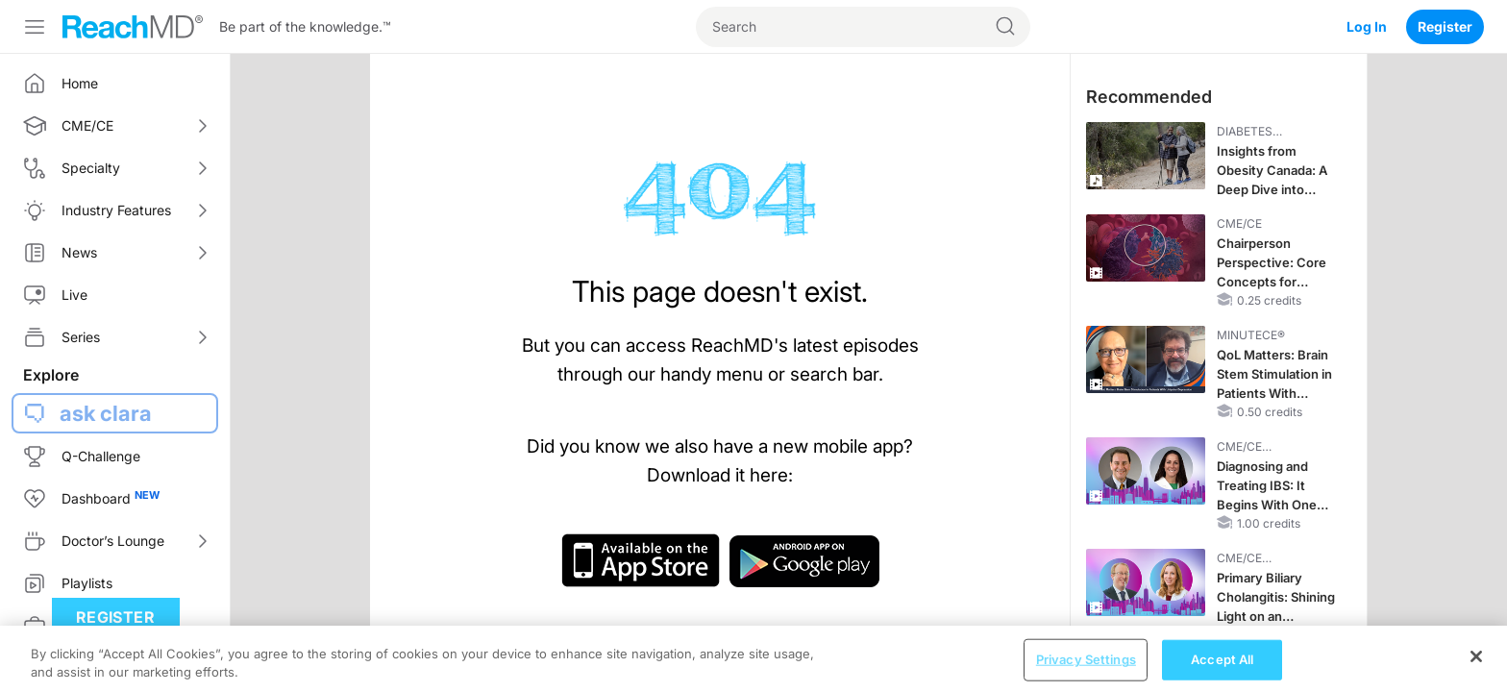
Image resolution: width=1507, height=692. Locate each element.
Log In (1366, 26)
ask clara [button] (106, 413)
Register (1445, 26)
